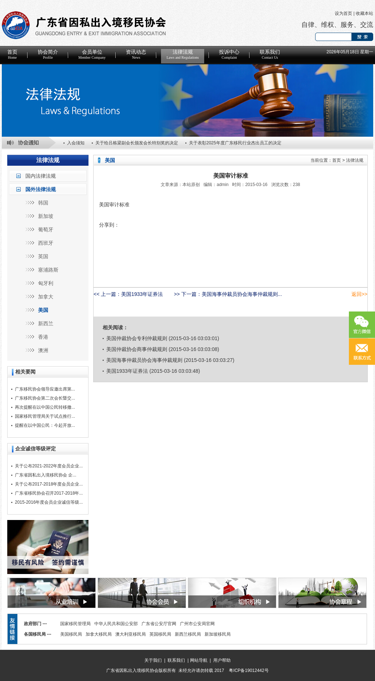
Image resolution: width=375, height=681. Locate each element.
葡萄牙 (45, 229)
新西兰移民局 (188, 634)
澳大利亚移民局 (130, 634)
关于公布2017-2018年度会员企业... (49, 484)
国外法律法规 (40, 189)
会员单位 (92, 54)
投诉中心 (229, 54)
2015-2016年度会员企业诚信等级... (49, 502)
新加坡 (45, 216)
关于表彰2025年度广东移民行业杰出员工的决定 (235, 142)
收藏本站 (364, 13)
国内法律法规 (40, 176)
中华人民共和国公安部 (116, 623)
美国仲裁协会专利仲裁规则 (136, 338)
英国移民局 (160, 634)
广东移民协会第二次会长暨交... (45, 398)
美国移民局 (71, 634)
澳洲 (43, 350)
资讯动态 (136, 54)
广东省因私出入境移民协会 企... (45, 475)
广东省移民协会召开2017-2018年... (49, 493)
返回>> (359, 294)
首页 (12, 54)
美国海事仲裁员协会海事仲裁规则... (242, 294)
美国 (43, 310)
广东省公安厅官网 (158, 623)
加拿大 (45, 297)
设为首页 (343, 13)
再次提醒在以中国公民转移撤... (45, 407)
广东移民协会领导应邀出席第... (45, 389)
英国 (43, 256)
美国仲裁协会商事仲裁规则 (136, 349)
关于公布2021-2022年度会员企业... (49, 466)
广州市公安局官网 (197, 623)
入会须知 (76, 142)
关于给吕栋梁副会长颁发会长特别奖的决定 (136, 142)
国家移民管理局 (75, 623)
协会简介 (48, 54)
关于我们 (153, 660)
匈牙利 (45, 283)
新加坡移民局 (218, 634)
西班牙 (45, 243)
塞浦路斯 (48, 270)
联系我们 (270, 54)
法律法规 (182, 54)
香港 (43, 337)
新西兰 (45, 323)
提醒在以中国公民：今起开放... (45, 425)
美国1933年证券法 (142, 294)
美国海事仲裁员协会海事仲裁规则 (144, 360)
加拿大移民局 (99, 634)
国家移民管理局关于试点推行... (45, 416)
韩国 (43, 203)
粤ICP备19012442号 (248, 670)
